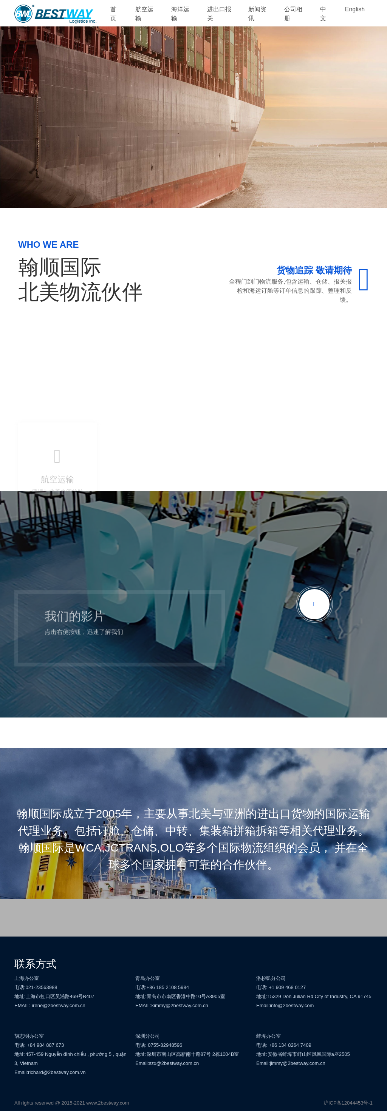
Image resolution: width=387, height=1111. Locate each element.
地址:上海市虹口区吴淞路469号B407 (54, 996)
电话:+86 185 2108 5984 (162, 987)
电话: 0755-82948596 (158, 1045)
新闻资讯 (257, 14)
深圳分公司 (147, 1036)
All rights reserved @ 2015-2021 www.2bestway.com (71, 1103)
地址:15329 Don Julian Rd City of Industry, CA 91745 (314, 996)
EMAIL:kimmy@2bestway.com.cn (171, 1005)
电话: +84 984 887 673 (39, 1045)
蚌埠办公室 (268, 1036)
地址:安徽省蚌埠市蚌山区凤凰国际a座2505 (303, 1054)
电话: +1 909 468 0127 (281, 987)
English (355, 9)
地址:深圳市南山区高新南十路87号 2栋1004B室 (187, 1054)
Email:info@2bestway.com (285, 1005)
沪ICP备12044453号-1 (348, 1103)
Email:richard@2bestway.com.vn (50, 1072)
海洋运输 (180, 14)
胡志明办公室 (29, 1036)
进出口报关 (219, 14)
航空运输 (144, 14)
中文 (323, 14)
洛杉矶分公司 (271, 978)
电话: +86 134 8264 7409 (283, 1045)
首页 (113, 14)
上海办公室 (26, 978)
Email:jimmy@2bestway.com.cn (290, 1063)
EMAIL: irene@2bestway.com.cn (49, 1005)
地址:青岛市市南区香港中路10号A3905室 (180, 996)
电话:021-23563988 (35, 987)
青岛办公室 (147, 978)
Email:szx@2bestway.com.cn (167, 1063)
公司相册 (293, 14)
